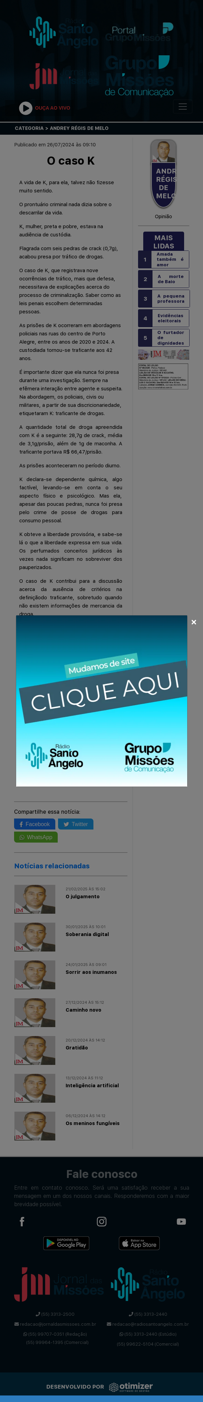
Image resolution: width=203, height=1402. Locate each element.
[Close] (194, 620)
